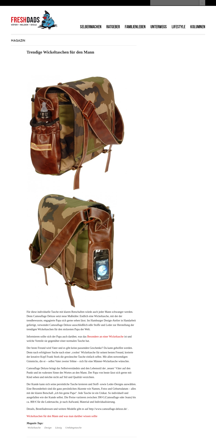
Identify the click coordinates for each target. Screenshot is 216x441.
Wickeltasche (34, 427)
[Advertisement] (159, 16)
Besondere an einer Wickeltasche (105, 336)
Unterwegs (158, 27)
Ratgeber (113, 27)
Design (47, 427)
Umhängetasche (73, 427)
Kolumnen (197, 27)
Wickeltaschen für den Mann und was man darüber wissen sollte (62, 416)
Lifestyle (178, 27)
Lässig (58, 427)
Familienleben (135, 27)
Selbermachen (90, 27)
